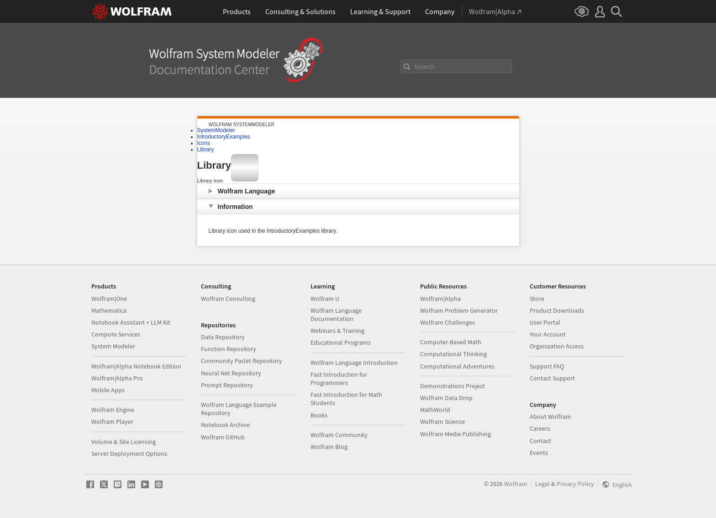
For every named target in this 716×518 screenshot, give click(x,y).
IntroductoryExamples (223, 137)
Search (424, 66)
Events (539, 453)
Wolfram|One (109, 298)
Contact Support (552, 378)
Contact (540, 441)
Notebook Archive (225, 425)
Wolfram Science (442, 421)
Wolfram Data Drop (446, 398)
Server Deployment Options (129, 453)
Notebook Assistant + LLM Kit (130, 322)
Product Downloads (557, 310)
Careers (540, 428)
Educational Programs (341, 342)
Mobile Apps (108, 390)
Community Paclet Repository (241, 361)
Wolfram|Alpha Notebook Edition (136, 366)
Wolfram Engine (112, 410)
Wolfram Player (112, 421)
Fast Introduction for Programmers (339, 378)
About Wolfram (550, 416)
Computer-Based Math (450, 342)
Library (205, 149)
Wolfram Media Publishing (455, 434)
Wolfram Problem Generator (459, 310)
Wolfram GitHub (223, 437)
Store (537, 298)
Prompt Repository (227, 385)
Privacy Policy (575, 484)
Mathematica (108, 310)
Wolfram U (325, 298)
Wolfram (515, 484)
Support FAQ (547, 366)
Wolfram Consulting (228, 298)
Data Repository (223, 337)
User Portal (545, 322)
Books (319, 415)
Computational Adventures (457, 366)
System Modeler (113, 346)
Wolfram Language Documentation (336, 314)
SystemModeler (216, 130)
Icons (204, 143)
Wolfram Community (339, 435)
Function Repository (228, 349)
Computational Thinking (453, 354)
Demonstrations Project (452, 386)
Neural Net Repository (231, 373)
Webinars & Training (337, 330)
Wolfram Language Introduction (354, 362)
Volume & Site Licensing (123, 442)
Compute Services (115, 334)
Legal (542, 484)
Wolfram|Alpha (440, 298)
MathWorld (435, 410)
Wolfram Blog (329, 447)
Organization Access (557, 346)
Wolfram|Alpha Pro (117, 378)
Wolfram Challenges (447, 322)
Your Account (548, 334)
